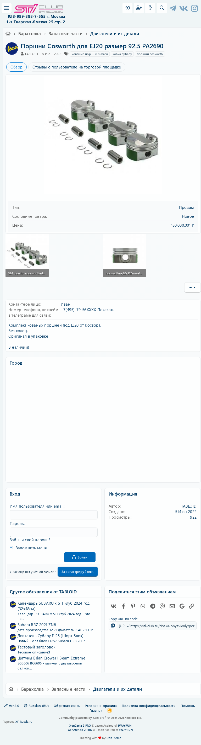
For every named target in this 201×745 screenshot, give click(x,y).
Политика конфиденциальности (149, 705)
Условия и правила (101, 705)
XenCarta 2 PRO (80, 725)
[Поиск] (162, 8)
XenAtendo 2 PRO (80, 730)
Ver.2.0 (11, 705)
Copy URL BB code (123, 618)
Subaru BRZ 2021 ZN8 (37, 624)
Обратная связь (67, 705)
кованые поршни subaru (90, 54)
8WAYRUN (124, 725)
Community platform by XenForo (100, 718)
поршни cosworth (150, 54)
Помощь (188, 705)
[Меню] (7, 8)
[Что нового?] (150, 8)
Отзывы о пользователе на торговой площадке (76, 67)
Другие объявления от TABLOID (43, 591)
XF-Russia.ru (23, 721)
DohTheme (114, 738)
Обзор (16, 67)
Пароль (17, 523)
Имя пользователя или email (37, 506)
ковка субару (122, 54)
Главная (96, 710)
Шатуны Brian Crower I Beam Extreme (51, 658)
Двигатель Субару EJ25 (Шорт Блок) (51, 635)
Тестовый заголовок (36, 646)
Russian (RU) (36, 705)
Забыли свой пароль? (30, 539)
